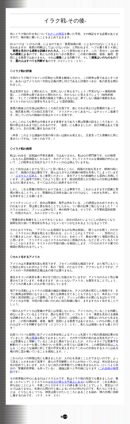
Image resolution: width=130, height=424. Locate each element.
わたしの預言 (56, 33)
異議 (34, 337)
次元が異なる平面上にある (67, 381)
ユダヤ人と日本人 (26, 175)
